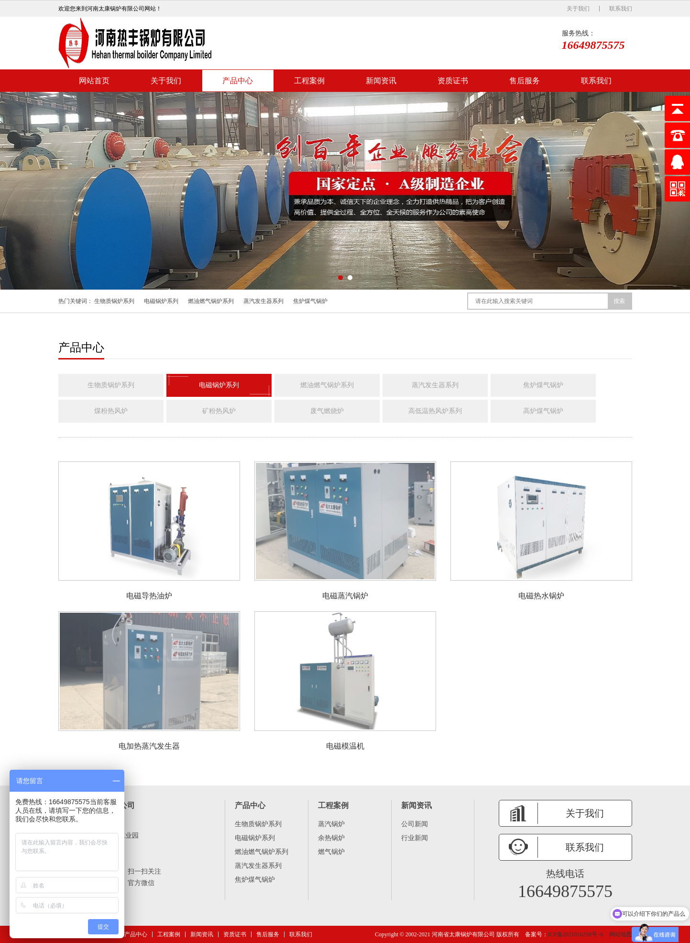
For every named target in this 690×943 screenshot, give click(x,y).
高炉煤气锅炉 (543, 411)
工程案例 (309, 81)
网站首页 (94, 81)
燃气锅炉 (331, 851)
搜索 (619, 301)
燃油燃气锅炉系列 (211, 301)
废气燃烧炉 (327, 411)
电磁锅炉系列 (161, 301)
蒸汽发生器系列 (263, 301)
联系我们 (620, 8)
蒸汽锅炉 (331, 824)
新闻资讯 (381, 81)
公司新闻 (414, 824)
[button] (340, 277)
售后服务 (524, 81)
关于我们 (578, 8)
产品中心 (237, 81)
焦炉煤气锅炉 (310, 301)
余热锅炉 (331, 838)
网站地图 (620, 934)
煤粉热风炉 (111, 411)
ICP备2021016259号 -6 (575, 934)
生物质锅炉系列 (114, 301)
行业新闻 (414, 838)
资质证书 (453, 81)
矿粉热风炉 (219, 411)
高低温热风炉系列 (435, 411)
